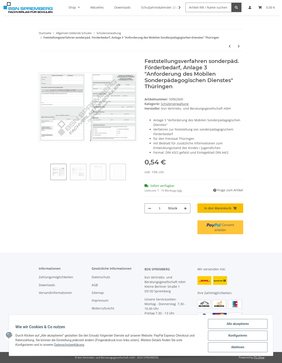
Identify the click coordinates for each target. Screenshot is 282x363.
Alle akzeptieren (237, 324)
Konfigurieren (237, 336)
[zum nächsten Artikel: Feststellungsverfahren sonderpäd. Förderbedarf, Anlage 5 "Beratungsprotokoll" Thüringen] (238, 46)
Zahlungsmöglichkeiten (56, 277)
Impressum (100, 300)
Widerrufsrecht (103, 308)
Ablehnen (236, 347)
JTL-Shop (259, 357)
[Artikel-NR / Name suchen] (209, 7)
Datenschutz (101, 277)
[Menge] (159, 208)
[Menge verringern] (149, 208)
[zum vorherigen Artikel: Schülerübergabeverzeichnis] (229, 46)
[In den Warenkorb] (220, 208)
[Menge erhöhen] (185, 208)
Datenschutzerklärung (70, 345)
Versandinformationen (55, 293)
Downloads (47, 285)
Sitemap (98, 293)
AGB (95, 285)
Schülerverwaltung (175, 104)
